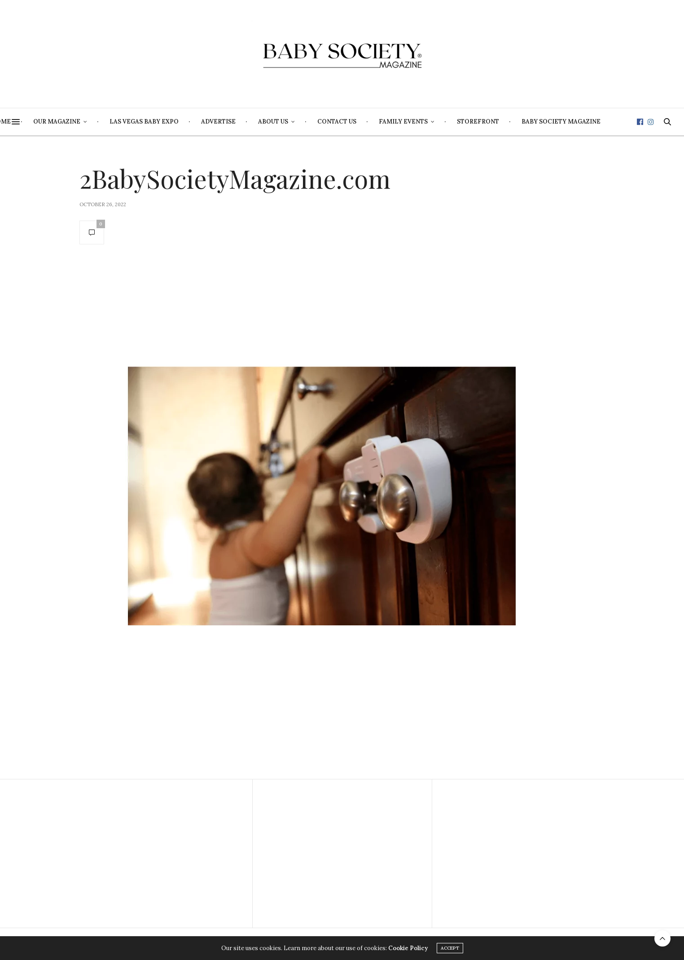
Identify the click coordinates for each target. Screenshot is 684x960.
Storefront (557, 121)
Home (80, 121)
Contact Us (416, 121)
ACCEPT (450, 948)
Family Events (482, 121)
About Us (353, 121)
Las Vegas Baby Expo (223, 121)
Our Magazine (136, 121)
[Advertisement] (162, 853)
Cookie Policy (408, 948)
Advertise (298, 121)
